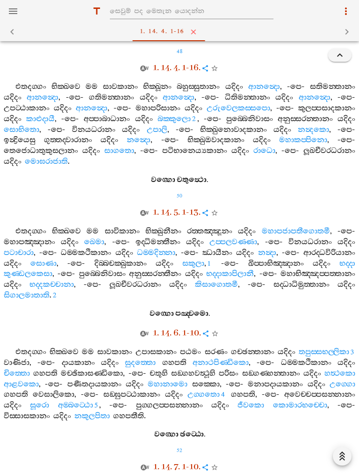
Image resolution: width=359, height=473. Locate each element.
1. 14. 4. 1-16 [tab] (181, 31)
